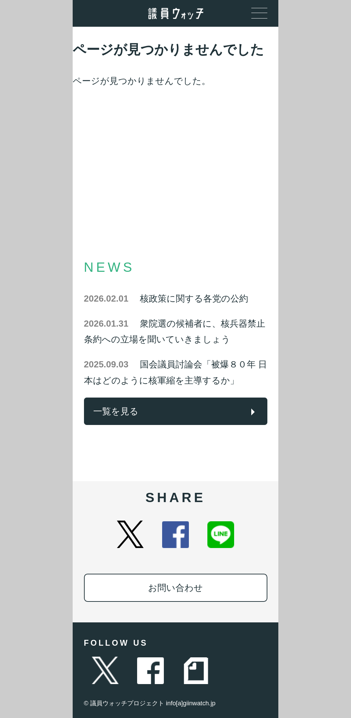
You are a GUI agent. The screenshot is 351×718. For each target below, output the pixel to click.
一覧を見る (115, 411)
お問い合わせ (175, 588)
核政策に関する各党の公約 (166, 298)
